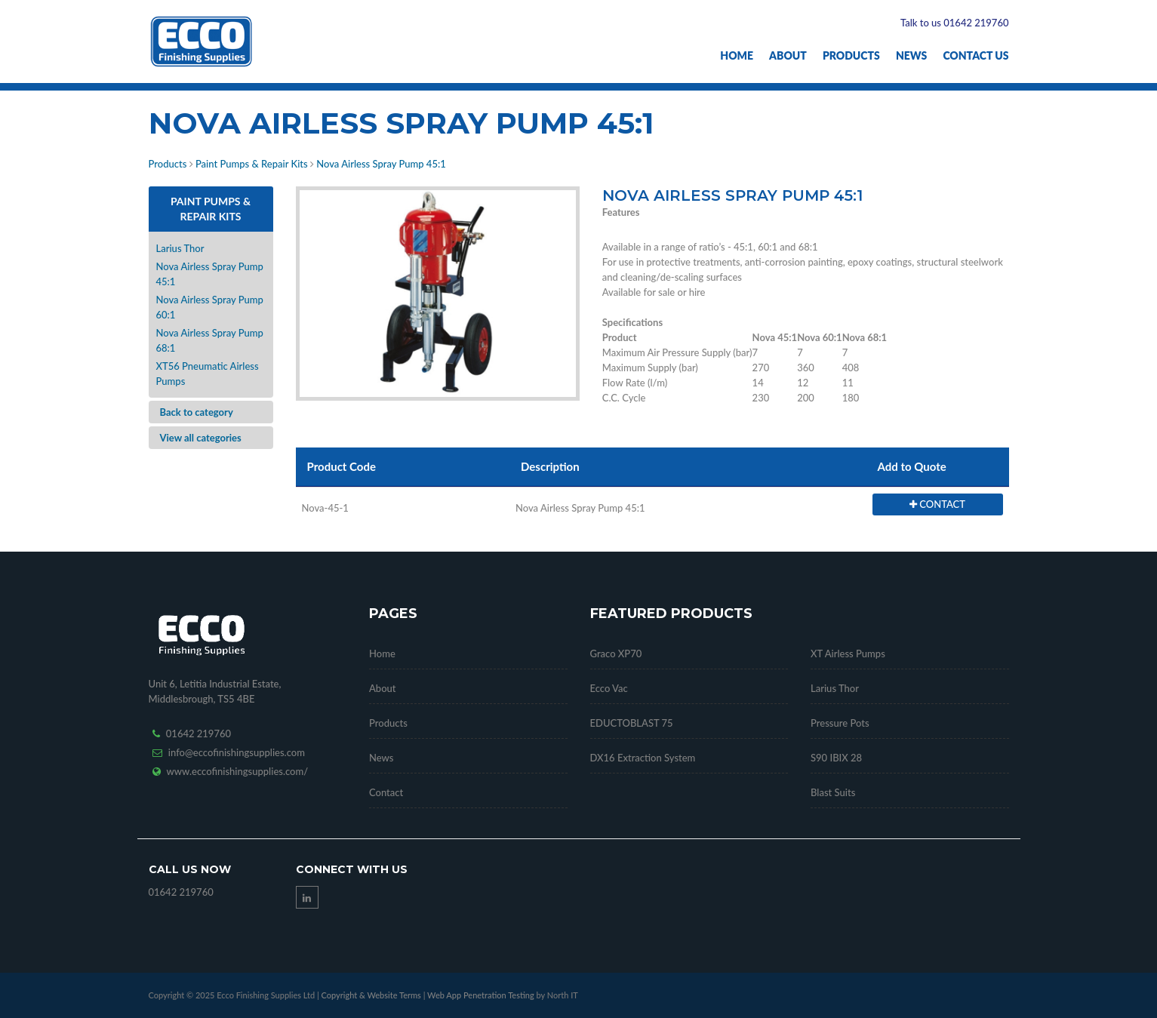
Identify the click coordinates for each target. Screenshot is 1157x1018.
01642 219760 (198, 733)
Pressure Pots (840, 723)
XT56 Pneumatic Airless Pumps (207, 373)
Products (851, 55)
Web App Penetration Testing (481, 995)
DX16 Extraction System (643, 758)
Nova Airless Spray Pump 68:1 (209, 340)
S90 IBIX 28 (836, 758)
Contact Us (975, 55)
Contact (386, 792)
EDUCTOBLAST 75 (631, 723)
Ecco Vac (609, 688)
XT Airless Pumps (848, 653)
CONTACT (937, 504)
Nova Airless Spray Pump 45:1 (380, 164)
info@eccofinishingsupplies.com (236, 752)
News (911, 55)
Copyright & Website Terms (370, 995)
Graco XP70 (616, 653)
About (788, 55)
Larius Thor (180, 248)
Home (736, 55)
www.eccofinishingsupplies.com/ (238, 771)
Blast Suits (833, 792)
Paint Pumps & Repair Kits (251, 164)
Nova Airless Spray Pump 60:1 (209, 307)
